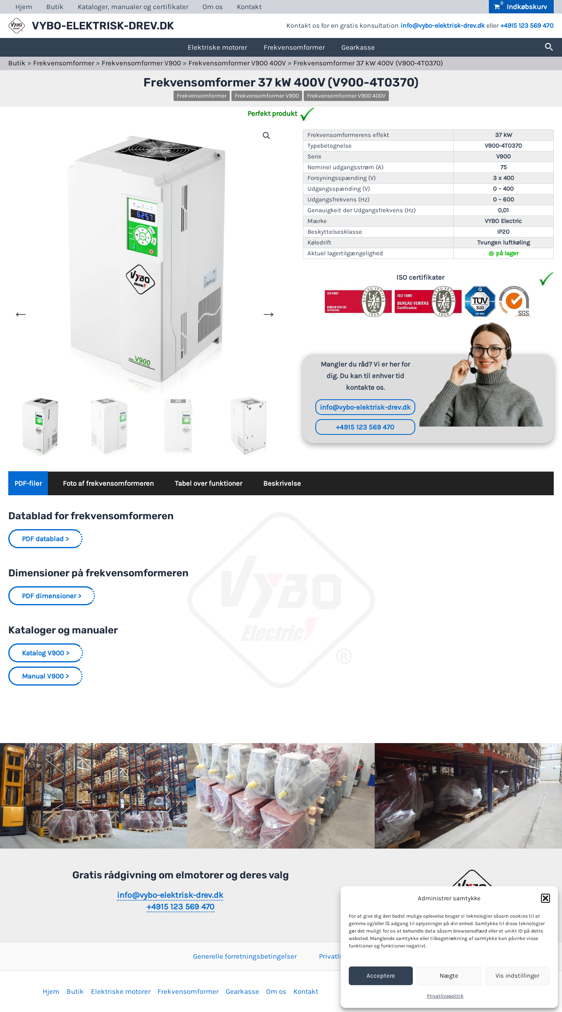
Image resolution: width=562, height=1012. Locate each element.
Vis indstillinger (517, 975)
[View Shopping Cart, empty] (521, 6)
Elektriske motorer (217, 47)
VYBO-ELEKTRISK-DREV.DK (103, 25)
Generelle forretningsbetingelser (245, 956)
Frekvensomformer (294, 47)
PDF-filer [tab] (28, 483)
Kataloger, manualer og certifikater (133, 6)
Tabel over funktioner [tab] (208, 483)
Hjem (23, 6)
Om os (212, 6)
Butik (55, 6)
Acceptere (381, 975)
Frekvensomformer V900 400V (237, 63)
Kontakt (249, 6)
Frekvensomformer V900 (141, 63)
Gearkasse (358, 47)
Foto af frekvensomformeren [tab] (108, 483)
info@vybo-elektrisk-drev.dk (442, 25)
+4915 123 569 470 (527, 25)
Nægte (449, 975)
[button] (545, 898)
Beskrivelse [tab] (282, 483)
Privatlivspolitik (445, 996)
